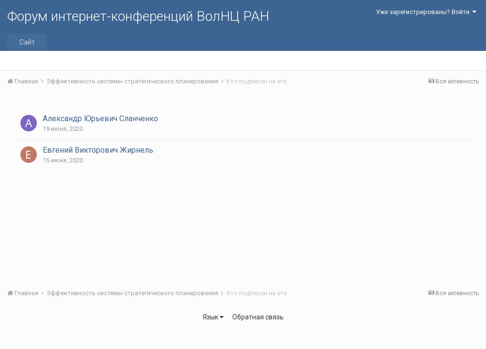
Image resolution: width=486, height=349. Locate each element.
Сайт (27, 42)
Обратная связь (258, 317)
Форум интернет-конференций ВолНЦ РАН (138, 16)
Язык (213, 317)
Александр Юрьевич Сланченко (100, 118)
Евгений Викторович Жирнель (98, 150)
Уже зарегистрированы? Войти (426, 12)
